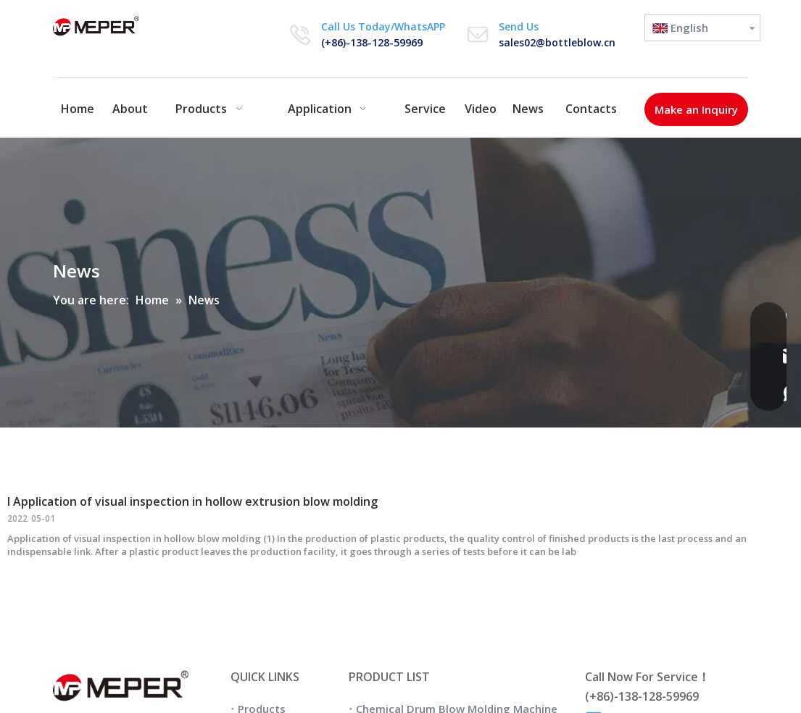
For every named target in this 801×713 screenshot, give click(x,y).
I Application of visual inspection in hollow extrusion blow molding (192, 501)
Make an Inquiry (696, 109)
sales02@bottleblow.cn (557, 42)
